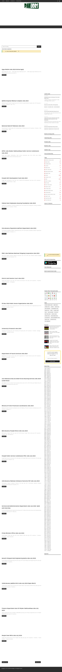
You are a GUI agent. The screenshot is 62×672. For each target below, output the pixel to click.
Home (3, 0)
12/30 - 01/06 (46, 541)
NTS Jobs (47, 182)
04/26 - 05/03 (46, 455)
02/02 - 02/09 (46, 467)
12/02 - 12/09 (46, 546)
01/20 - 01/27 (46, 537)
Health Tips (47, 173)
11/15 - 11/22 (46, 420)
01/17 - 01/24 (46, 408)
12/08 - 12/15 (46, 477)
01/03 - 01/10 (46, 411)
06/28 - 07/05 (46, 443)
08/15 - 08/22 (46, 373)
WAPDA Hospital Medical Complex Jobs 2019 (15, 101)
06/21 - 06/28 (46, 445)
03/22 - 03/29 (46, 462)
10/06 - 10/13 (46, 489)
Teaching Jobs (48, 198)
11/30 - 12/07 (46, 368)
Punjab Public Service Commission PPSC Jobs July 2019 (19, 456)
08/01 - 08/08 (46, 376)
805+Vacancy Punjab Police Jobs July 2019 (15, 431)
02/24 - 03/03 (46, 531)
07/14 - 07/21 (46, 505)
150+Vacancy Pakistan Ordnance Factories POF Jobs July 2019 (21, 481)
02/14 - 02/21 (46, 403)
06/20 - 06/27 (46, 383)
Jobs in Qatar (48, 181)
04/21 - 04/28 (46, 520)
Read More (4, 106)
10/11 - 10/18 (46, 425)
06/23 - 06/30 (46, 508)
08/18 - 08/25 (46, 498)
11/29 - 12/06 (46, 417)
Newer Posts (5, 662)
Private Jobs (48, 188)
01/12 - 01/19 (46, 471)
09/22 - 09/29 (46, 492)
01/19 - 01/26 (46, 469)
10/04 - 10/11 (46, 426)
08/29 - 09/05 (46, 370)
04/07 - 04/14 (46, 523)
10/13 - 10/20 (46, 488)
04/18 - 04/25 (46, 394)
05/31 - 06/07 (46, 449)
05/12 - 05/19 (46, 516)
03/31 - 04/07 (46, 524)
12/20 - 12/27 (46, 413)
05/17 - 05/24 (46, 451)
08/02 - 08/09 (46, 438)
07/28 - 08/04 (46, 502)
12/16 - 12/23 (46, 544)
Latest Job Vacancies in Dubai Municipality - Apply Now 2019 (55, 336)
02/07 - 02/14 (46, 404)
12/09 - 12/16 (46, 545)
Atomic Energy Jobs (49, 160)
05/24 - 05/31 (46, 450)
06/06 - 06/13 (46, 386)
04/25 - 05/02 (46, 393)
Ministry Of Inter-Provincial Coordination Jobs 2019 (18, 406)
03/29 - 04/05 (46, 460)
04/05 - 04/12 (46, 459)
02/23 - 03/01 (46, 465)
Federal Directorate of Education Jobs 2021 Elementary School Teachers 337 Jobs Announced (51, 119)
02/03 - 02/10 (46, 535)
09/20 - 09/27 (46, 429)
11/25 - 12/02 (46, 547)
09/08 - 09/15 (46, 494)
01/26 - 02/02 (46, 468)
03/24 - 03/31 (46, 525)
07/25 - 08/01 (46, 377)
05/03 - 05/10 (46, 454)
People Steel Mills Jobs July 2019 (12, 635)
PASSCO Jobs (48, 186)
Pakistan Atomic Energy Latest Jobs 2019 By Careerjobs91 (54, 328)
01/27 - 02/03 (46, 536)
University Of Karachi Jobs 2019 (11, 328)
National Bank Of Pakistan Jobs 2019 (13, 126)
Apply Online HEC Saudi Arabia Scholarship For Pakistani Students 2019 (54, 346)
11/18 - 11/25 (46, 549)
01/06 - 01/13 (46, 540)
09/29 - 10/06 (46, 490)
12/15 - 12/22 (46, 476)
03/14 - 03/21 (46, 400)
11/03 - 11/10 (46, 484)
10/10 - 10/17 (46, 369)
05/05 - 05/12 (46, 518)
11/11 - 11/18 (46, 550)
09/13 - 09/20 (46, 430)
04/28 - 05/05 (46, 519)
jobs (46, 179)
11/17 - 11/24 (46, 481)
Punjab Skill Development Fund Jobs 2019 (15, 178)
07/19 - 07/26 (46, 441)
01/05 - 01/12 (46, 472)
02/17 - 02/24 (46, 532)
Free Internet (48, 169)
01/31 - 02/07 (46, 406)
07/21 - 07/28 (46, 503)
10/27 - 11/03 (46, 485)
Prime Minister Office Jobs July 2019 (13, 533)
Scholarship (47, 192)
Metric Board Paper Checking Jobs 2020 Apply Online (55, 332)
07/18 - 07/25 (46, 378)
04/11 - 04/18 (46, 395)
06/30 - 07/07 (46, 507)
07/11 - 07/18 (46, 380)
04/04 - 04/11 (46, 396)
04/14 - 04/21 (46, 522)
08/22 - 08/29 (46, 372)
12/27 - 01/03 (46, 412)
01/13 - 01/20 (46, 538)
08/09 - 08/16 (46, 437)
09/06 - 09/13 (46, 432)
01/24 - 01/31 (46, 407)
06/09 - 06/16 (46, 511)
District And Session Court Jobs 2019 (13, 278)
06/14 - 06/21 (46, 446)
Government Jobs (49, 171)
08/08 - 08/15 (46, 374)
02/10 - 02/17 (46, 533)
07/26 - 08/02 (46, 439)
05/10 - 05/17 (46, 452)
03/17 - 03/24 (46, 527)
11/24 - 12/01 (46, 480)
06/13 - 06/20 (46, 385)
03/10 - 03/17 (46, 528)
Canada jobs (48, 163)
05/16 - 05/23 (46, 390)
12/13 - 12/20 (46, 415)
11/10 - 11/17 (46, 482)
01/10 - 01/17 (46, 409)
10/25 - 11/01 (46, 423)
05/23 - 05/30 (46, 389)
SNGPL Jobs (47, 196)
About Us (7, 0)
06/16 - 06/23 (46, 510)
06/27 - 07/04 (46, 382)
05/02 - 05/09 (46, 391)
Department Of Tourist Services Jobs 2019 (15, 353)
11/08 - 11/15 (46, 421)
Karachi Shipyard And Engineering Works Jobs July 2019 (19, 558)
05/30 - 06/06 (46, 387)
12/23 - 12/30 (46, 542)
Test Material (48, 200)
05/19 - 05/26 (46, 515)
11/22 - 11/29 (46, 419)
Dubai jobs (47, 167)
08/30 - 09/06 (46, 433)
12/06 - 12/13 (46, 416)
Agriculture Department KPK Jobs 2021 (51, 126)
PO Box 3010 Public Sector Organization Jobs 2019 (17, 303)
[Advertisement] (31, 17)
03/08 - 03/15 (46, 464)
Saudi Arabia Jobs (49, 190)
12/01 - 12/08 (46, 478)
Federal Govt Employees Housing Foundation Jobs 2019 (19, 203)
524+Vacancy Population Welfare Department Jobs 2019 (19, 228)
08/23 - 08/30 (46, 434)
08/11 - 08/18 (46, 499)
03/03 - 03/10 (46, 529)
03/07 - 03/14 (46, 402)
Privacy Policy (18, 0)
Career (46, 165)
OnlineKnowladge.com (12, 668)
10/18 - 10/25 (46, 424)
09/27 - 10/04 (46, 428)
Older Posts (38, 662)
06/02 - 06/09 (46, 512)
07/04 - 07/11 (46, 381)
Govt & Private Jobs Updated (11, 51)
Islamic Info (48, 177)
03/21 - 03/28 (46, 399)
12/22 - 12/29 (46, 475)
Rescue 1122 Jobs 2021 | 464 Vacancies (51, 104)
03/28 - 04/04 (46, 398)
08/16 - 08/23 (46, 436)
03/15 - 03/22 (46, 463)
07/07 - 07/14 (46, 506)
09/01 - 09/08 (46, 495)
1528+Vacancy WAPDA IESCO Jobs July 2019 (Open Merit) (19, 583)
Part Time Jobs (48, 184)
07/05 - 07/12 (46, 442)
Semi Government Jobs (50, 194)
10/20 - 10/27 (46, 486)
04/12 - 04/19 (46, 458)
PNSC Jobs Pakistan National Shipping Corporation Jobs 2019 (20, 253)
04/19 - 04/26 (46, 456)
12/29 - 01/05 (46, 473)
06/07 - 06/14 (46, 447)
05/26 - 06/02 (46, 514)
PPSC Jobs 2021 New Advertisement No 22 (51, 111)
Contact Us (13, 0)
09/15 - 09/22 (46, 493)
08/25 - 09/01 (46, 497)
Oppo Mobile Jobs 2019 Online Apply (13, 69)
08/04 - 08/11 (46, 501)
